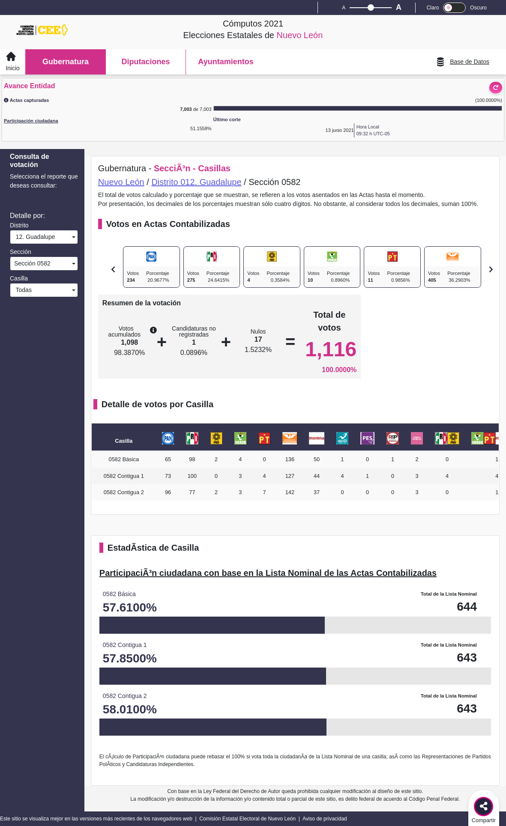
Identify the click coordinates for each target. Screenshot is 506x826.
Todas (22, 289)
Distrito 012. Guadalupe (196, 182)
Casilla (19, 278)
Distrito (19, 225)
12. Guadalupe (33, 236)
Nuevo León (121, 182)
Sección (20, 251)
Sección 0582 (31, 263)
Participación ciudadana (31, 120)
